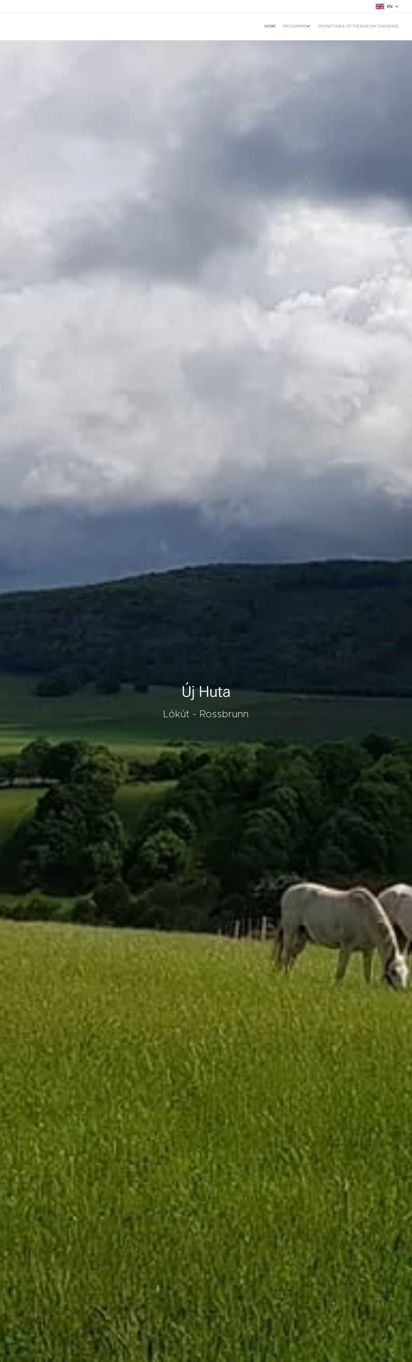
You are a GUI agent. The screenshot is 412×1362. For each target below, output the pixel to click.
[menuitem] (381, 26)
